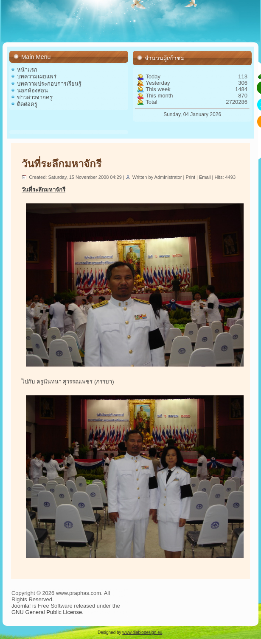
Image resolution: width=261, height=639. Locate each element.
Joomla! (21, 606)
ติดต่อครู (27, 104)
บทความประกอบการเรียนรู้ (49, 84)
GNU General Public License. (47, 612)
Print (190, 177)
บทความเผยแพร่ (36, 76)
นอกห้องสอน (32, 90)
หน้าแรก (27, 70)
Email (205, 177)
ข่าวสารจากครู (35, 97)
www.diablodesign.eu (142, 632)
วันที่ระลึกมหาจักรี (61, 163)
